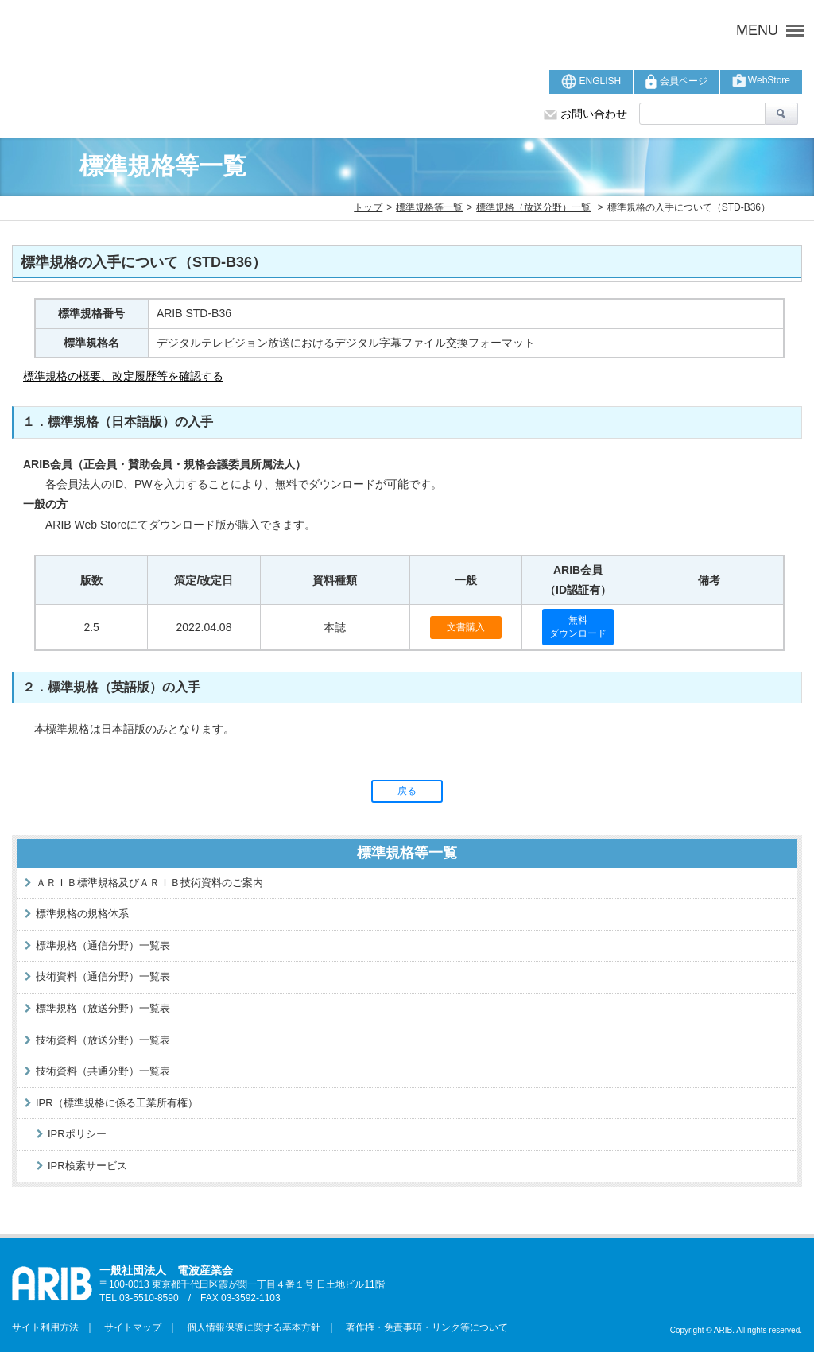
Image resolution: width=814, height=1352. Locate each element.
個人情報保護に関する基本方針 (248, 1327)
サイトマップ (128, 1327)
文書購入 (466, 627)
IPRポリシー (77, 1134)
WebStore (761, 80)
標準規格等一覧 (429, 207)
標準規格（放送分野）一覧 (533, 207)
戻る (407, 790)
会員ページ (676, 81)
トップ (368, 207)
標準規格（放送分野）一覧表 (103, 1008)
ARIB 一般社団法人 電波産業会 (256, 30)
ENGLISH (591, 81)
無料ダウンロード (578, 626)
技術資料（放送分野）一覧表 (103, 1040)
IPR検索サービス (87, 1166)
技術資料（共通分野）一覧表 (103, 1071)
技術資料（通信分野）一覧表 (103, 976)
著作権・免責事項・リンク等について (422, 1327)
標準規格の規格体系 (82, 914)
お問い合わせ (585, 113)
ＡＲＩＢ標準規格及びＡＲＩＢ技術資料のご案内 (149, 883)
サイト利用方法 (45, 1327)
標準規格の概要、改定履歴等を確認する (123, 376)
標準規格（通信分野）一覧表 (103, 945)
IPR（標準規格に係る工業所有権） (117, 1103)
